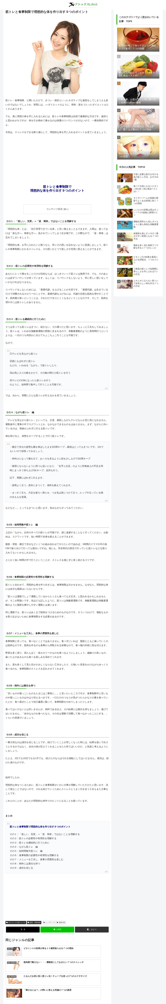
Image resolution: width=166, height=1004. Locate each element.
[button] (92, 929)
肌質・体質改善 (34, 922)
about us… (72, 996)
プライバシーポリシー (89, 996)
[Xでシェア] (23, 929)
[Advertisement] (57, 156)
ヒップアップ (49, 922)
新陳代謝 (61, 922)
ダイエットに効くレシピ (15, 922)
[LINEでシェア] (57, 929)
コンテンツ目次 (54, 209)
